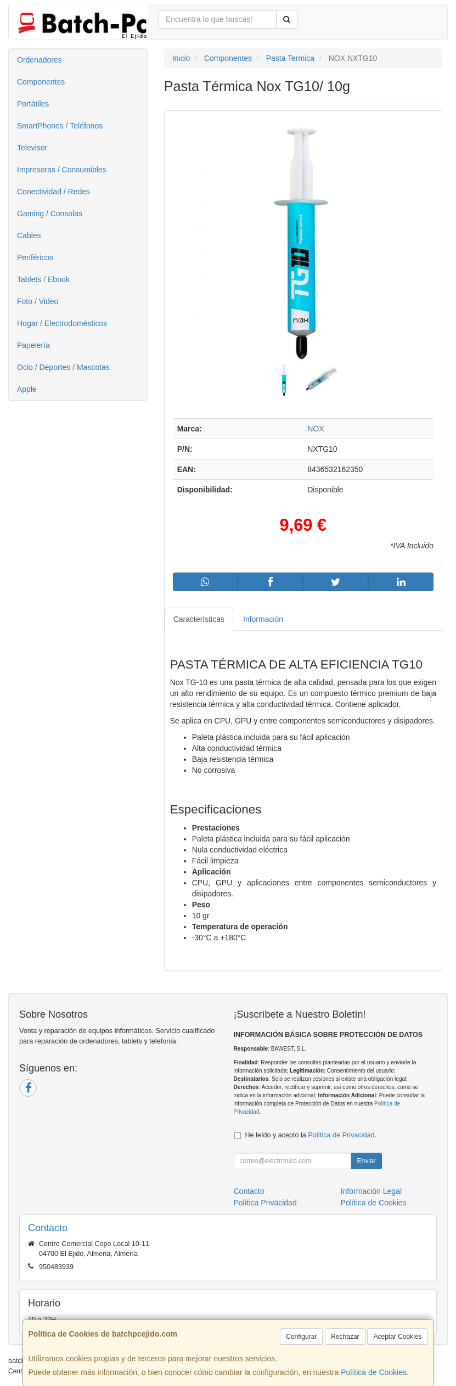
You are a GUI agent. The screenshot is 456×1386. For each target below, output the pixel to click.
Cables (29, 235)
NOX (315, 428)
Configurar (301, 1336)
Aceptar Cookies (397, 1336)
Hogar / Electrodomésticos (62, 323)
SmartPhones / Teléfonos (60, 125)
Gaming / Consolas (49, 213)
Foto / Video (37, 301)
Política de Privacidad (341, 1135)
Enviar (366, 1161)
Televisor (32, 147)
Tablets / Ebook (43, 279)
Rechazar (345, 1336)
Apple (27, 389)
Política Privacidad (265, 1202)
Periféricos (35, 257)
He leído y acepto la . (310, 1135)
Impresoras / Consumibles (61, 169)
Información (263, 619)
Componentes (41, 81)
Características (198, 619)
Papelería (33, 345)
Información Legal (371, 1191)
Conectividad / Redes (53, 191)
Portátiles (33, 103)
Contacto (249, 1191)
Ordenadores (39, 59)
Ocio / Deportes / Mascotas (63, 367)
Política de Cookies (374, 1372)
